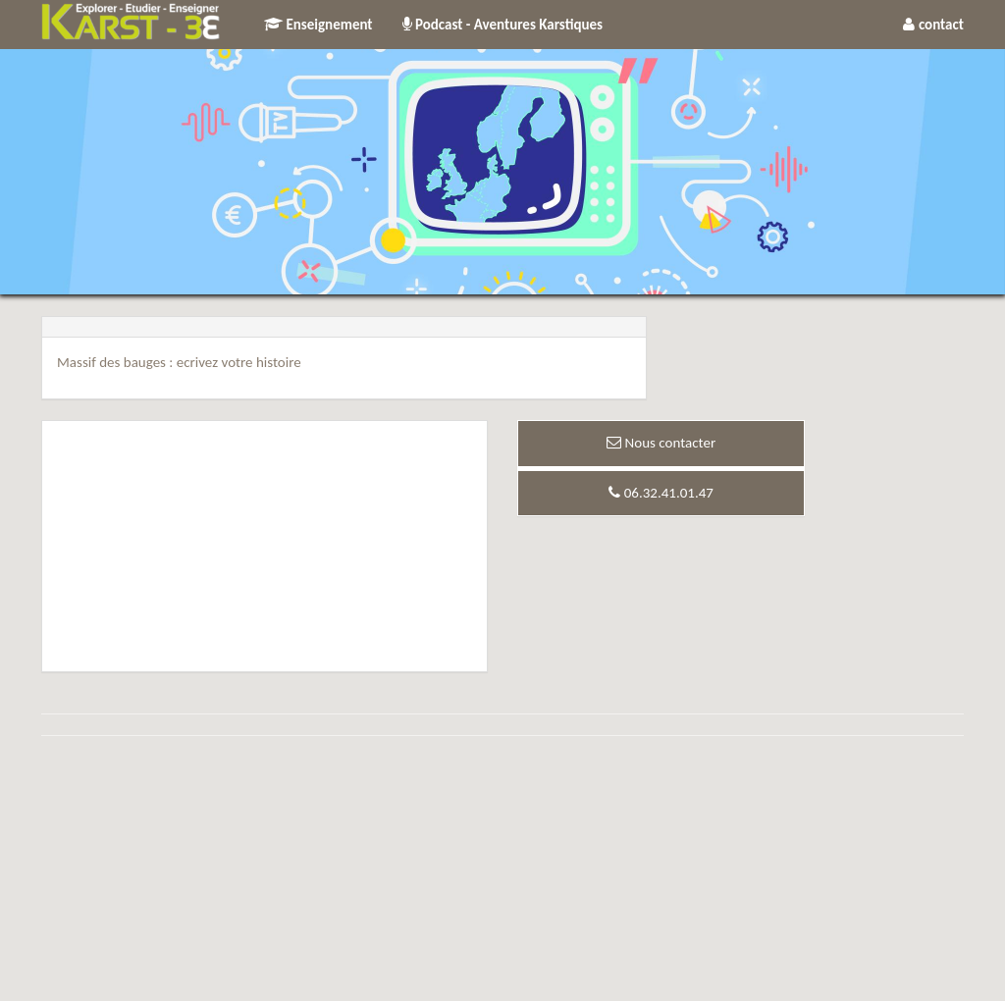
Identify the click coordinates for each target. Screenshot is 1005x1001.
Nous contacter (661, 442)
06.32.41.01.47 (661, 492)
